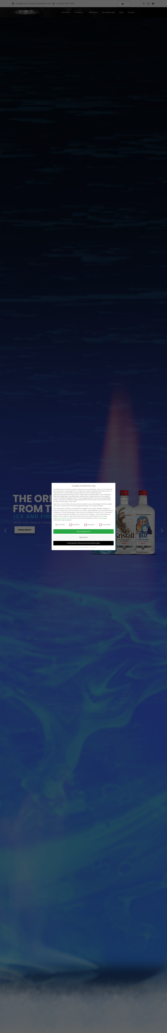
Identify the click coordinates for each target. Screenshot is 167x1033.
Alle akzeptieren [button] (84, 531)
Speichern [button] (83, 537)
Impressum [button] (94, 547)
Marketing (89, 524)
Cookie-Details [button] (73, 547)
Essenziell (60, 524)
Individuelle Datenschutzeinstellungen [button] (83, 543)
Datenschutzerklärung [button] (84, 547)
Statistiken (74, 524)
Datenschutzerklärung (61, 518)
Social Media (105, 524)
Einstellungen (102, 518)
